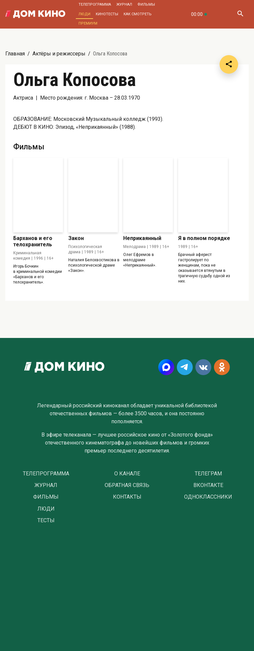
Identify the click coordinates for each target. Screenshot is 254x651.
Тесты (46, 521)
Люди (84, 14)
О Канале (127, 474)
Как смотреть (138, 14)
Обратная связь (127, 485)
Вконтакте (208, 485)
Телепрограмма (94, 4)
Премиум (87, 23)
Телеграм (208, 474)
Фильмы (146, 4)
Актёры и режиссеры (58, 53)
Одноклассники (208, 497)
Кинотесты (107, 14)
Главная (15, 53)
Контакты (127, 497)
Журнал (124, 4)
